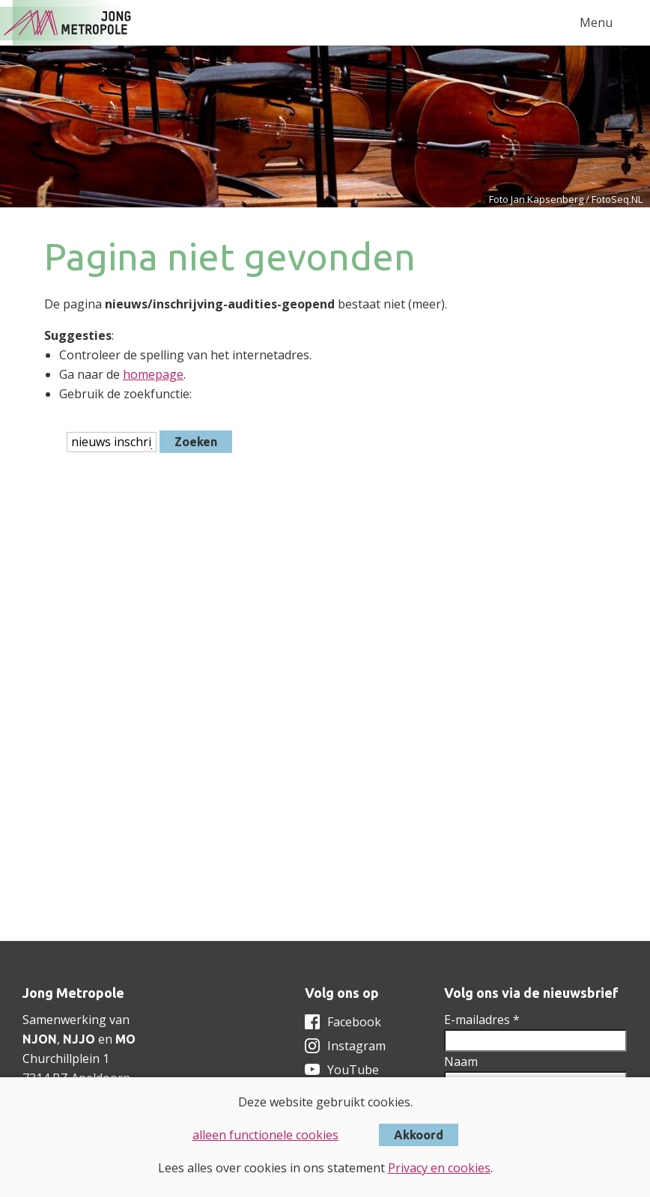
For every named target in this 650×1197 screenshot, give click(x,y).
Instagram (356, 1046)
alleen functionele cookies (265, 1135)
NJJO (79, 1039)
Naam (461, 1061)
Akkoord (418, 1135)
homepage (153, 374)
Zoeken (195, 441)
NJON (39, 1039)
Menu (596, 22)
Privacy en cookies (439, 1168)
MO (125, 1039)
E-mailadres (482, 1019)
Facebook (354, 1022)
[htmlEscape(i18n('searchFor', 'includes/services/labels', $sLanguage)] (112, 442)
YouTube (353, 1070)
